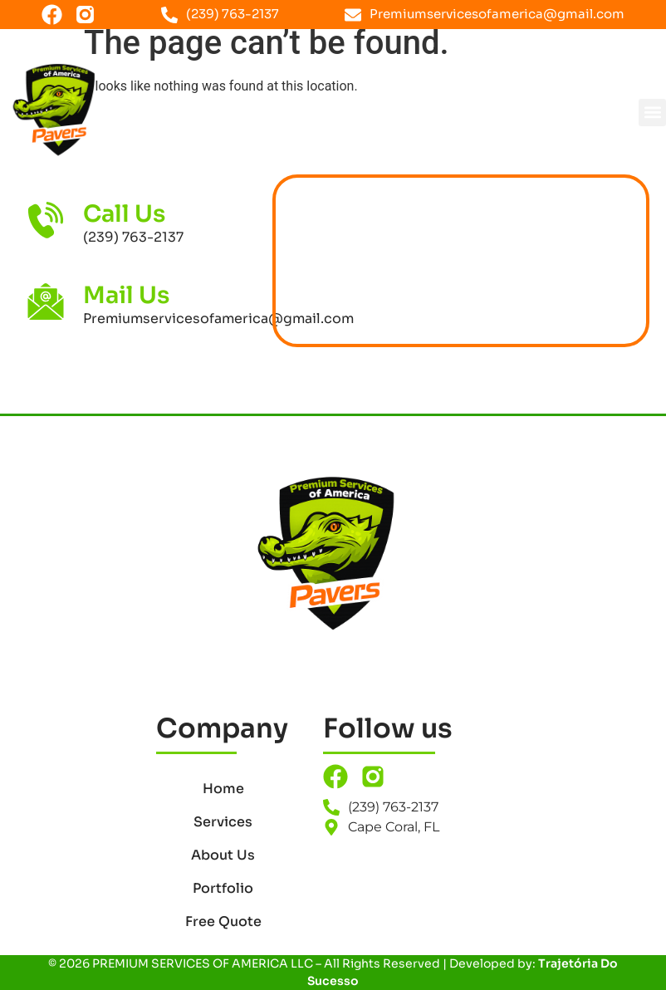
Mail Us (126, 295)
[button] (652, 112)
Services (222, 822)
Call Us (124, 213)
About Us (223, 855)
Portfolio (223, 888)
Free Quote (223, 921)
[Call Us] (45, 220)
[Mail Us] (45, 301)
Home (223, 788)
